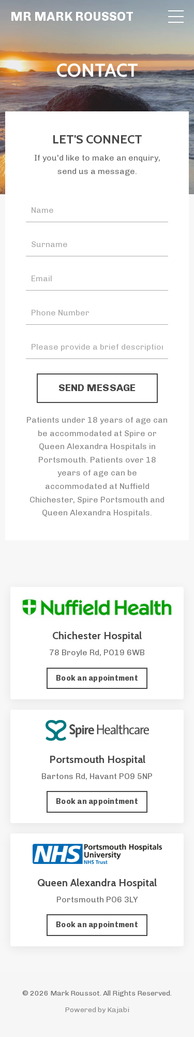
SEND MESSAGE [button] (97, 388)
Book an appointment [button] (97, 678)
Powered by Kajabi (97, 1009)
